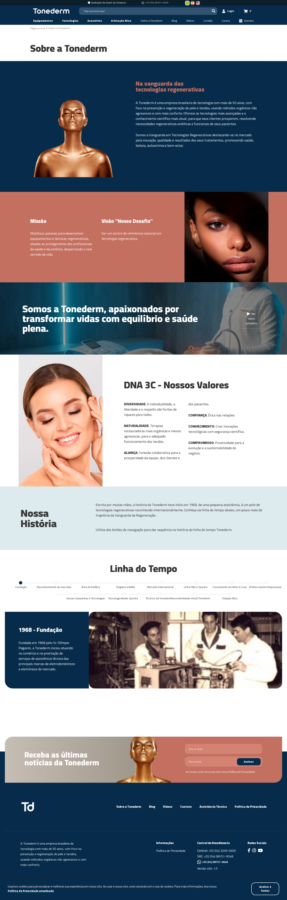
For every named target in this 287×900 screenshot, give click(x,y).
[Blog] (174, 21)
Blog (152, 806)
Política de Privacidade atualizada (31, 891)
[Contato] (208, 21)
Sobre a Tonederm (128, 806)
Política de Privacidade (242, 771)
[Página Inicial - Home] (51, 11)
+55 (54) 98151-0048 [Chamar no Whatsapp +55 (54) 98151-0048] (156, 3)
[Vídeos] (190, 21)
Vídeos (167, 806)
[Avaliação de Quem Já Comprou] (106, 3)
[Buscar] (213, 11)
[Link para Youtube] (260, 851)
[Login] (228, 11)
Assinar (249, 761)
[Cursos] (226, 21)
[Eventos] (246, 21)
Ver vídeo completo (251, 318)
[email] (223, 748)
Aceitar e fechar (265, 888)
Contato (186, 806)
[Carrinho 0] (247, 11)
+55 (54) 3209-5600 (222, 851)
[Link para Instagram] (254, 851)
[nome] (223, 761)
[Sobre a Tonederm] (151, 21)
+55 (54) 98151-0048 (218, 856)
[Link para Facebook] (249, 851)
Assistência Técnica (213, 806)
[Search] (148, 11)
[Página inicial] (37, 28)
